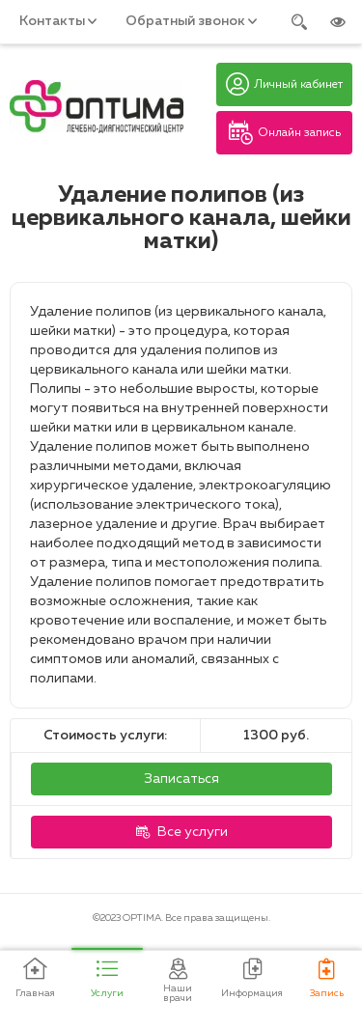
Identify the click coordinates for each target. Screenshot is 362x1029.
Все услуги (182, 832)
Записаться (181, 779)
